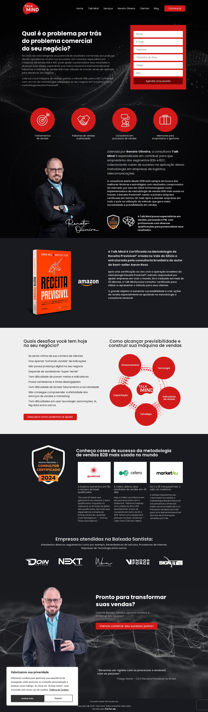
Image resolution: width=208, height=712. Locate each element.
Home (79, 8)
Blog (156, 8)
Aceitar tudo (57, 698)
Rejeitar (25, 698)
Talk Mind (93, 8)
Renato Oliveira (126, 8)
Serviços (108, 8)
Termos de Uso (111, 701)
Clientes (144, 8)
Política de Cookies (59, 690)
